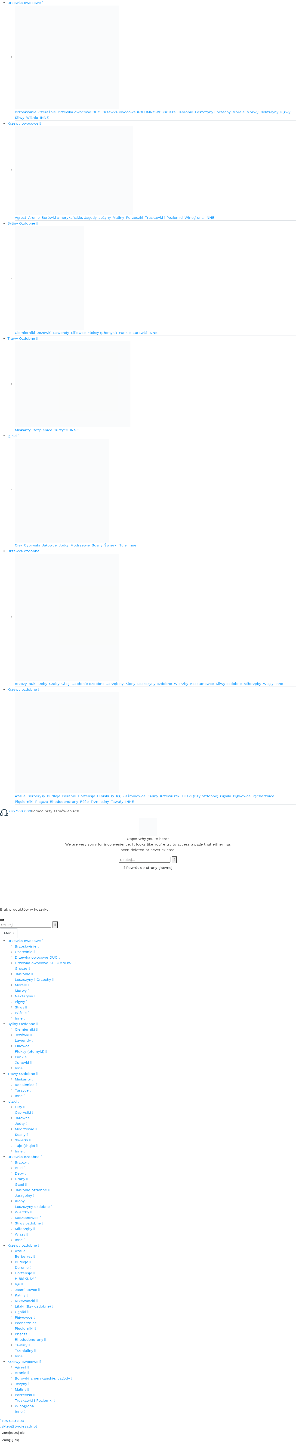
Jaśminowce (134, 796)
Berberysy (36, 796)
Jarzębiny (114, 683)
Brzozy (21, 683)
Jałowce (49, 545)
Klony (130, 683)
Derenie (69, 796)
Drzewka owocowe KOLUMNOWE (131, 112)
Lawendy (61, 332)
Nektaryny (269, 112)
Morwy (252, 112)
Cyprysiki (32, 545)
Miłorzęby (252, 683)
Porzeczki (134, 217)
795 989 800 (19, 811)
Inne (132, 545)
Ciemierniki (25, 332)
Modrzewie (80, 545)
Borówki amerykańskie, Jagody (69, 217)
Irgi (118, 796)
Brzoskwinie (26, 112)
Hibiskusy (105, 796)
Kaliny (152, 796)
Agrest (20, 217)
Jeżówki (44, 332)
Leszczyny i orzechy (213, 112)
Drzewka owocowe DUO (79, 112)
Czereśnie (47, 112)
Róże (84, 801)
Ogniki (225, 796)
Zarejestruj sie (13, 1432)
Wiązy (268, 683)
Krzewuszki (170, 796)
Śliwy (19, 117)
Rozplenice (42, 430)
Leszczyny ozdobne (154, 683)
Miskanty (23, 430)
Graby (54, 683)
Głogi (66, 683)
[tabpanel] (148, 1176)
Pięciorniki (24, 801)
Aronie (34, 217)
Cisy (18, 545)
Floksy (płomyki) (102, 332)
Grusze (169, 112)
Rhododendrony (64, 801)
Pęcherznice (263, 796)
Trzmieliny (100, 801)
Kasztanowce (202, 683)
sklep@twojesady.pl (18, 1426)
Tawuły (117, 801)
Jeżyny (105, 217)
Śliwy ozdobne (229, 683)
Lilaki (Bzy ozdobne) (200, 796)
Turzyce (61, 430)
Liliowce (78, 332)
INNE (44, 117)
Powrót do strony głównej (147, 867)
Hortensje (86, 796)
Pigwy (285, 112)
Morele (238, 112)
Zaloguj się (10, 1440)
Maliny (118, 217)
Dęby (42, 683)
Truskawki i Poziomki (164, 217)
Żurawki (140, 332)
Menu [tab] (9, 933)
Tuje (123, 545)
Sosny (97, 545)
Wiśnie (32, 117)
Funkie (125, 332)
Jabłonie (185, 112)
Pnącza (41, 801)
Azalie (20, 796)
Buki (33, 683)
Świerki (110, 545)
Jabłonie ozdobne (88, 683)
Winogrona (194, 217)
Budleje (53, 796)
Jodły (64, 545)
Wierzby (181, 683)
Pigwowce (242, 796)
